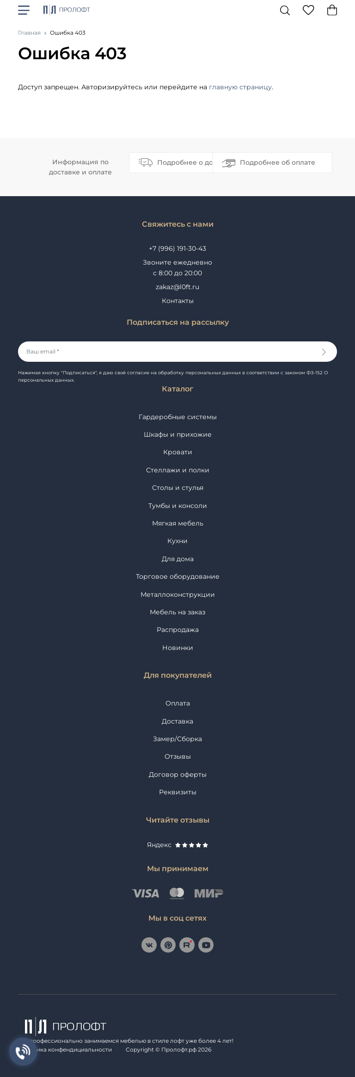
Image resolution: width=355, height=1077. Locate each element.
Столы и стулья (177, 487)
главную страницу (240, 87)
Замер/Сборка (177, 739)
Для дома (178, 559)
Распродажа (178, 629)
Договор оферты (178, 774)
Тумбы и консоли (177, 505)
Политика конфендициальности (65, 1049)
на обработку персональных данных (196, 373)
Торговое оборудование (178, 576)
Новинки (177, 648)
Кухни (177, 541)
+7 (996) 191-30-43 (177, 248)
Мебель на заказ (177, 612)
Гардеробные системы (178, 417)
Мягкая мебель (177, 523)
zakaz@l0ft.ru (177, 287)
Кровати (177, 452)
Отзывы (178, 756)
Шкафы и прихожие (178, 434)
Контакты (178, 301)
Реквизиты (177, 792)
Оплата (177, 703)
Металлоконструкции (178, 594)
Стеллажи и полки (177, 470)
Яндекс (177, 845)
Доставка (177, 721)
